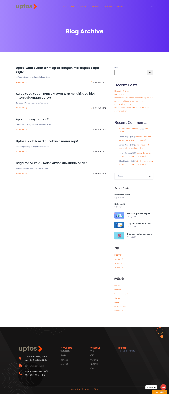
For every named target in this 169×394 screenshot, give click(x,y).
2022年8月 (118, 255)
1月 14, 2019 (131, 217)
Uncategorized (120, 306)
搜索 (116, 67)
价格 (73, 6)
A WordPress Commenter (129, 128)
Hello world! (119, 94)
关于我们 (83, 6)
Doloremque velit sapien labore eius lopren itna (133, 98)
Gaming (117, 298)
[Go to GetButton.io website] (163, 391)
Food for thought (121, 294)
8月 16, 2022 (119, 198)
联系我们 (95, 6)
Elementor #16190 (121, 91)
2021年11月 (118, 259)
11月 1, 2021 (118, 207)
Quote (116, 302)
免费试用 (120, 6)
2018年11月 (118, 268)
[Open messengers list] (163, 387)
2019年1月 (118, 263)
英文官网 (108, 6)
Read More (21, 82)
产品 (64, 6)
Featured (117, 290)
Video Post (118, 311)
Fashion (117, 285)
